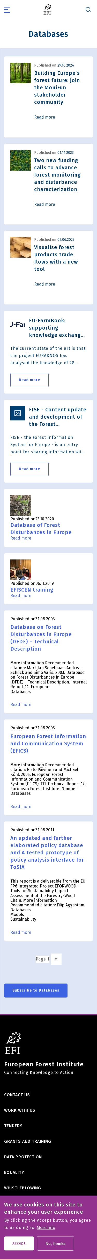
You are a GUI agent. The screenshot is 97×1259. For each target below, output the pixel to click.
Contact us (17, 1094)
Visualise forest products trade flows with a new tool (56, 258)
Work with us (19, 1110)
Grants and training (27, 1141)
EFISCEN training (31, 590)
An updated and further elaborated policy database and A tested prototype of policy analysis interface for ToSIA (47, 852)
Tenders (13, 1125)
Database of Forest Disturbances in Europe (41, 528)
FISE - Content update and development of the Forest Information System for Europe (57, 417)
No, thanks (55, 1247)
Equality (14, 1172)
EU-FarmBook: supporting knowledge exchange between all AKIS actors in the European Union (56, 328)
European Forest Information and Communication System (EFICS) (48, 743)
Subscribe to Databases (35, 990)
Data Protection (23, 1156)
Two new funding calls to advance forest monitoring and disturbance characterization (57, 174)
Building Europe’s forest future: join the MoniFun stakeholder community (57, 87)
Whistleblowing (22, 1187)
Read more (44, 117)
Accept (19, 1247)
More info (46, 1231)
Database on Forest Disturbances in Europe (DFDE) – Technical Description (41, 638)
